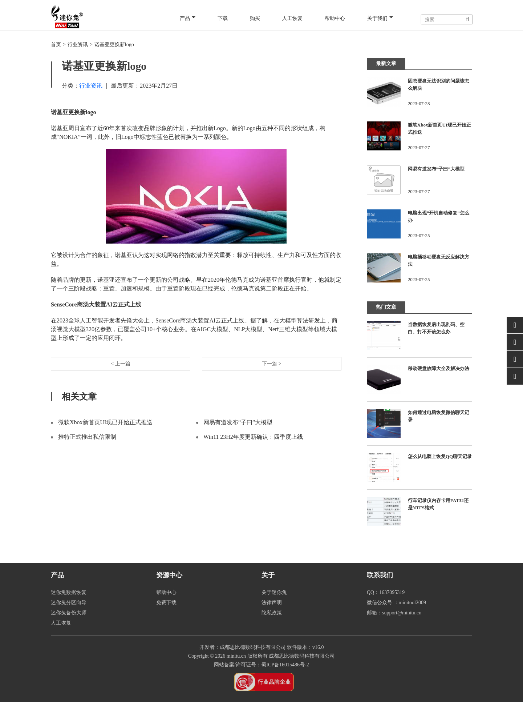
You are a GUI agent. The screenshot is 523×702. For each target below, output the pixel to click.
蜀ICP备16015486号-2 (285, 664)
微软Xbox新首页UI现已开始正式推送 (105, 424)
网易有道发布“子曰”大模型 (237, 424)
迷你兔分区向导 (68, 602)
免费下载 (166, 602)
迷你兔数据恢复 (68, 592)
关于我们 (379, 19)
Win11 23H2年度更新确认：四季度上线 (253, 439)
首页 (56, 44)
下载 (223, 19)
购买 (254, 19)
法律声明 (272, 602)
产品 (189, 19)
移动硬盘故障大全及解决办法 (438, 368)
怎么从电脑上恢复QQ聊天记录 (440, 456)
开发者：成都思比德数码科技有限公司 (242, 647)
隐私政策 (272, 612)
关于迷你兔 (274, 592)
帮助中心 (334, 19)
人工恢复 (291, 19)
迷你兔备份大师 (68, 612)
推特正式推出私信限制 (87, 439)
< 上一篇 (120, 364)
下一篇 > (271, 364)
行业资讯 (78, 44)
